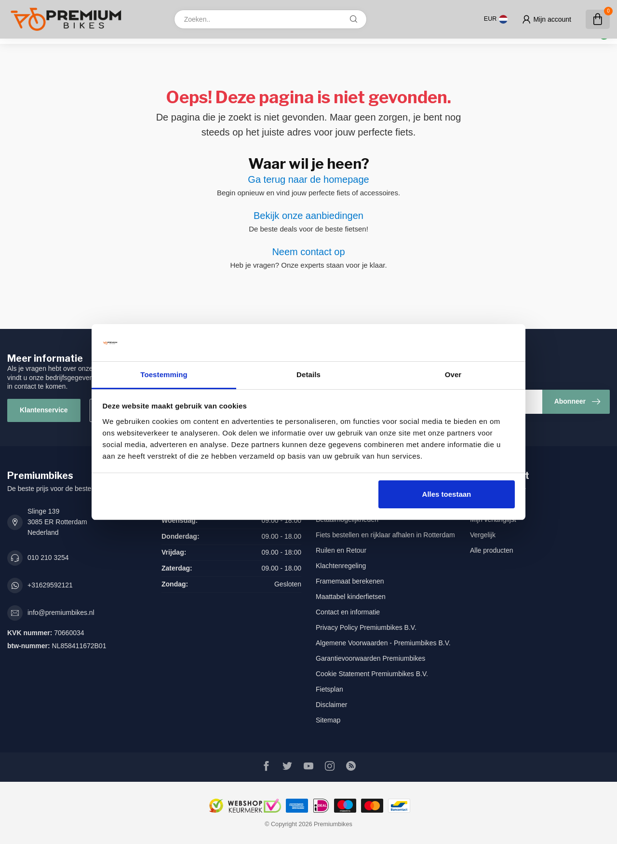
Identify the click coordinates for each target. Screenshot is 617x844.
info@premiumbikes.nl (60, 612)
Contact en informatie (348, 612)
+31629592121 (50, 585)
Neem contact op (308, 251)
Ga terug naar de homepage (308, 179)
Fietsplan (329, 689)
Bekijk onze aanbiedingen (308, 215)
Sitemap (328, 720)
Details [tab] (308, 374)
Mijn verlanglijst (493, 519)
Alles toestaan (446, 494)
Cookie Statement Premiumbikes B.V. (372, 674)
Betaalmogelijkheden (347, 519)
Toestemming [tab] (164, 374)
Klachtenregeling (341, 566)
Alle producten (491, 550)
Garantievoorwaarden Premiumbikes (370, 658)
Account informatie (498, 488)
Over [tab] (453, 374)
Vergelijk (483, 535)
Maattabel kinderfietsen (351, 596)
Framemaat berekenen (350, 581)
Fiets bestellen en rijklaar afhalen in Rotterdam (385, 535)
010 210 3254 (48, 557)
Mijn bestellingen (495, 504)
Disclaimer (331, 704)
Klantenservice (44, 410)
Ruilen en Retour (341, 550)
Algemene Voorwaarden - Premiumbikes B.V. (383, 643)
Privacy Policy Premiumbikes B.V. (366, 627)
